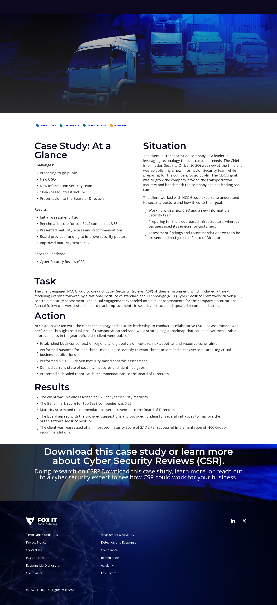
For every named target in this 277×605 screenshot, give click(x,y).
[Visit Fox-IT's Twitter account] (244, 521)
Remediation (110, 558)
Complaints (34, 573)
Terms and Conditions (42, 535)
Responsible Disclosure (43, 565)
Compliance (109, 550)
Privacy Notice (36, 542)
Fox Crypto (109, 573)
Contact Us (34, 550)
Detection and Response (118, 542)
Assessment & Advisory (117, 535)
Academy (107, 565)
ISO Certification (37, 558)
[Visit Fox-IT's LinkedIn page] (233, 521)
